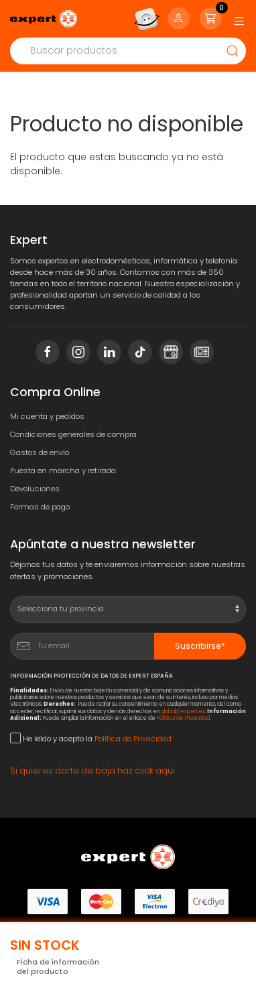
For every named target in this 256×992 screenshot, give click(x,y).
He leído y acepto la (91, 738)
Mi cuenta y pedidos (47, 416)
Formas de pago (40, 506)
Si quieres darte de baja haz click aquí (92, 770)
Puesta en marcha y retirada (63, 470)
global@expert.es (183, 711)
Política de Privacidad (183, 718)
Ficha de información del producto (58, 967)
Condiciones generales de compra (73, 434)
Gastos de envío (39, 452)
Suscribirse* (200, 646)
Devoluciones (35, 488)
